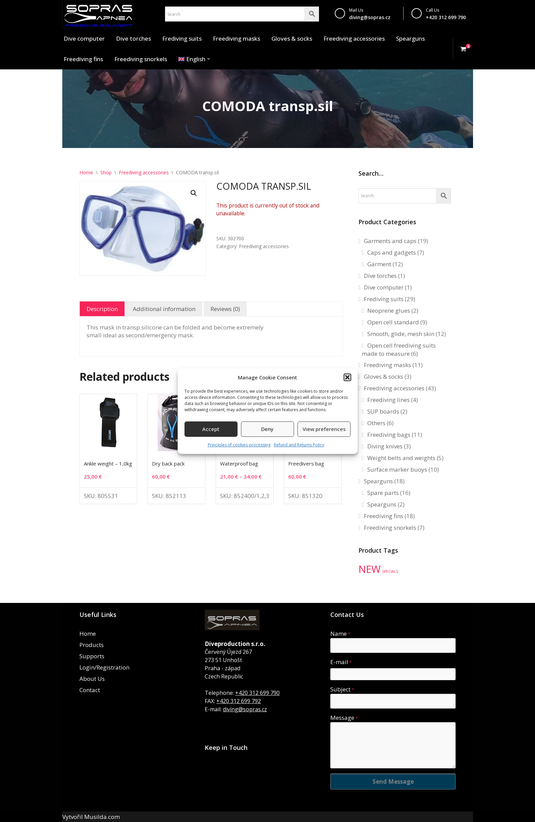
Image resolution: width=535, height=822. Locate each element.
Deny (267, 429)
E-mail (341, 662)
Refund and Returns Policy (299, 445)
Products (91, 645)
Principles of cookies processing (239, 445)
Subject (342, 689)
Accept (210, 429)
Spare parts (383, 493)
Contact (89, 690)
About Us (92, 679)
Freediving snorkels (140, 59)
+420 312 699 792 (238, 701)
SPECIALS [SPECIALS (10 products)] (390, 571)
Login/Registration (104, 667)
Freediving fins (83, 59)
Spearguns (410, 38)
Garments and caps (390, 241)
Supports (91, 656)
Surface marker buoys (397, 469)
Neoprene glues (388, 310)
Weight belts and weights (401, 458)
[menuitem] (191, 59)
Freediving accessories (354, 38)
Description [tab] (102, 309)
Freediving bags (388, 435)
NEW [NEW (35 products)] (369, 569)
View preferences (324, 429)
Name (340, 633)
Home (86, 172)
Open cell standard (393, 322)
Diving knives (385, 446)
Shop (106, 172)
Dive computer (84, 38)
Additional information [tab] (164, 309)
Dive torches (133, 38)
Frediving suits (182, 38)
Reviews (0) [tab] (225, 309)
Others (376, 423)
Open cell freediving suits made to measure (399, 349)
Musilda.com (102, 817)
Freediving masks (236, 38)
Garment (379, 264)
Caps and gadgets (391, 252)
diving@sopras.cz (370, 17)
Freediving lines (388, 400)
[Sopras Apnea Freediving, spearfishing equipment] (98, 14)
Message (344, 718)
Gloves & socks (291, 38)
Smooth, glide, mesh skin (400, 334)
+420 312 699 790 (257, 693)
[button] (347, 377)
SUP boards (383, 411)
